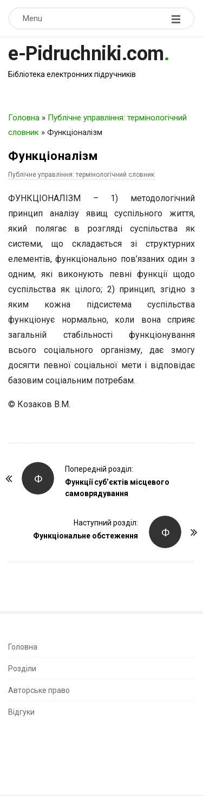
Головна (24, 118)
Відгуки (21, 712)
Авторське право (39, 690)
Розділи (22, 668)
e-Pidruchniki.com (86, 53)
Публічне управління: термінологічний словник (81, 174)
